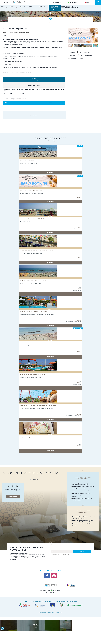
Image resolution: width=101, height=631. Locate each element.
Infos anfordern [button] (50, 103)
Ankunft (3, 6)
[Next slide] (96, 36)
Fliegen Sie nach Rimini (28, 160)
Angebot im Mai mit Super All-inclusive (34, 218)
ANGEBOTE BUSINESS (58, 131)
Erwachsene (23, 6)
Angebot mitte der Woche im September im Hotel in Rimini (40, 405)
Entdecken (50, 172)
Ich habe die (60, 554)
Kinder (30, 6)
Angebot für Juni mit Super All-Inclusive (34, 280)
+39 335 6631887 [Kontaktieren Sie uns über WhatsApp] (72, 2)
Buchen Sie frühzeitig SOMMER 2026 (32, 190)
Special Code (42, 6)
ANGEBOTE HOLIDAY (42, 131)
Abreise (12, 6)
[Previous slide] (69, 36)
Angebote (28, 556)
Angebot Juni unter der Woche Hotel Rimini (35, 311)
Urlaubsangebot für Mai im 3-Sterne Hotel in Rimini (38, 250)
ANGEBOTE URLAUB (43, 459)
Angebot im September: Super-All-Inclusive (35, 437)
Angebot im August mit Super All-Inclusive (35, 374)
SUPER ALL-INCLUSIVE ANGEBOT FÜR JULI (34, 343)
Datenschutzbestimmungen (63, 554)
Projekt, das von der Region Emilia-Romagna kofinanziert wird (50, 612)
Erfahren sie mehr (13, 496)
